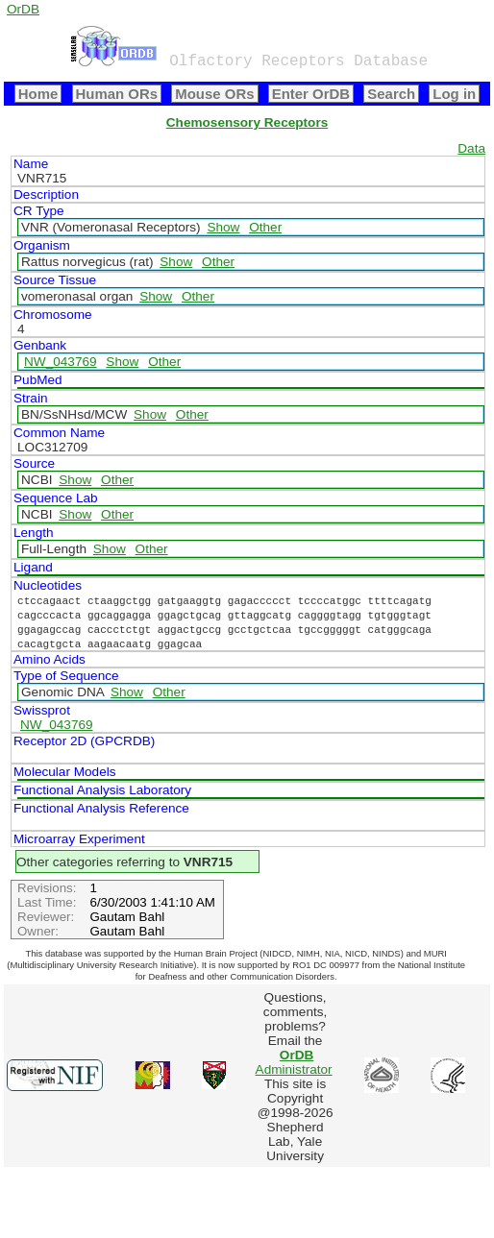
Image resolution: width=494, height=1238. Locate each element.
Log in (454, 93)
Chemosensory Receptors (247, 122)
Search (391, 93)
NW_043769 (60, 361)
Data (471, 148)
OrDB (23, 9)
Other (265, 227)
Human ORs (117, 93)
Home (38, 93)
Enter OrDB (311, 93)
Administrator (294, 1062)
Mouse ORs (214, 93)
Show (223, 227)
